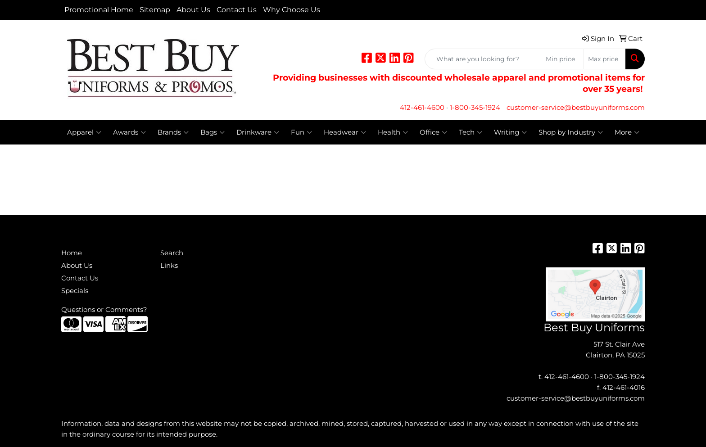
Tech (470, 132)
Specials (74, 291)
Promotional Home (98, 9)
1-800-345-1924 (475, 108)
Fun (301, 132)
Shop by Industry (571, 132)
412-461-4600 (422, 108)
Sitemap (155, 9)
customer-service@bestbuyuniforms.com (576, 108)
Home (71, 253)
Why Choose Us (291, 9)
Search (171, 253)
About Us (193, 9)
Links (169, 266)
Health (393, 132)
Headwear (345, 132)
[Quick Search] (483, 59)
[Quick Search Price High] (604, 59)
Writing (510, 132)
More (627, 132)
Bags (212, 132)
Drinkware (257, 132)
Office (433, 132)
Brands (173, 132)
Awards (129, 132)
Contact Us (237, 9)
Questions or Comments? (104, 310)
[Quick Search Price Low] (562, 59)
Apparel (84, 132)
